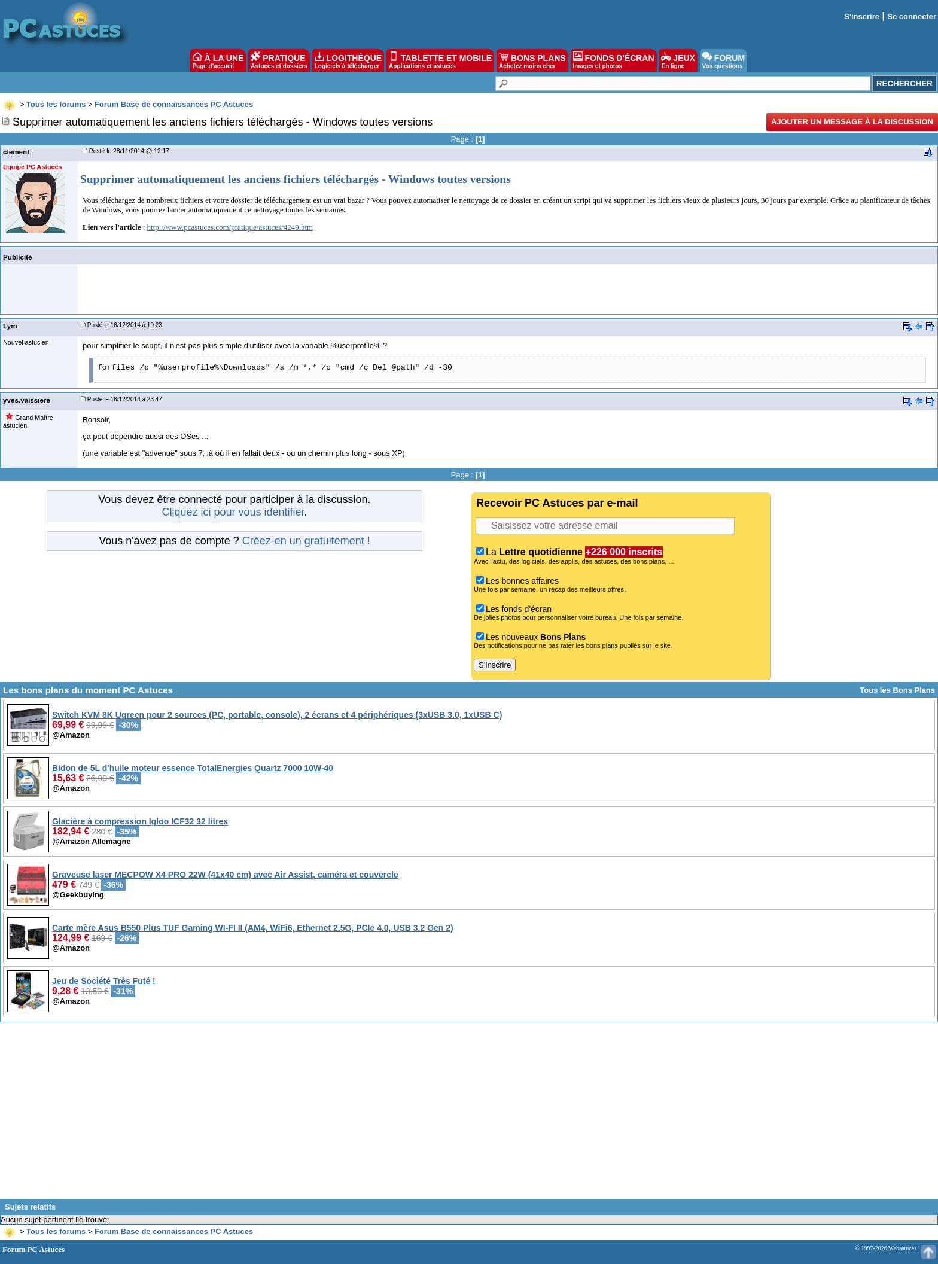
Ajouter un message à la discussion (852, 121)
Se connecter (911, 16)
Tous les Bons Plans (897, 690)
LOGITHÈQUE (348, 60)
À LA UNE (218, 60)
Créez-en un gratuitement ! (306, 541)
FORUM (723, 60)
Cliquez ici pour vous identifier (233, 512)
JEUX (678, 60)
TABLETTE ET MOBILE (440, 60)
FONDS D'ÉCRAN (613, 60)
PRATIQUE (279, 60)
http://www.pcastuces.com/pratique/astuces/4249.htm (230, 227)
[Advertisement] (469, 1115)
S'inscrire (861, 16)
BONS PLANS (532, 60)
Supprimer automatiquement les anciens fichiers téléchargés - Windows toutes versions (295, 179)
